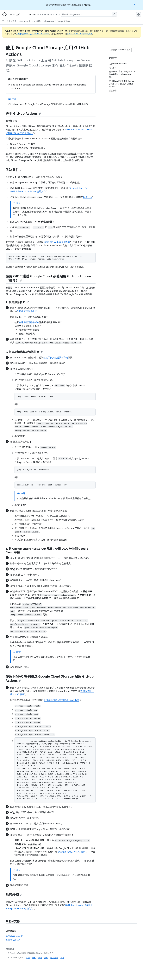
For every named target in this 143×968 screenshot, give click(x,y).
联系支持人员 (13, 940)
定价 (46, 957)
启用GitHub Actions (45, 21)
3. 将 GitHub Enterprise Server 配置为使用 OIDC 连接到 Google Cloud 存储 (47, 550)
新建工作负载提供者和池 (55, 357)
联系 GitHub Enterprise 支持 (79, 33)
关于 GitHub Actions (23, 113)
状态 (40, 957)
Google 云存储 (63, 21)
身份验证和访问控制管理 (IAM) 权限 (61, 699)
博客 (62, 957)
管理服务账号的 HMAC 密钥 (71, 851)
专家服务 (54, 957)
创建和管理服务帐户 (27, 311)
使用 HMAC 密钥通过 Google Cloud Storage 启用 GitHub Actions (50, 678)
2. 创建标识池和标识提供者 (24, 352)
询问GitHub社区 (14, 936)
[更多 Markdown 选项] (133, 50)
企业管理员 (11, 21)
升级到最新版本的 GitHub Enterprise (32, 33)
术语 (28, 957)
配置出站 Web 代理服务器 (57, 242)
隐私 (34, 957)
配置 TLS (87, 197)
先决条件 (14, 169)
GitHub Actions (26, 21)
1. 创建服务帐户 (17, 302)
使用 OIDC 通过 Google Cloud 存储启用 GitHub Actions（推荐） (49, 278)
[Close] (135, 4)
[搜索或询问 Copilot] (89, 14)
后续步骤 (14, 894)
